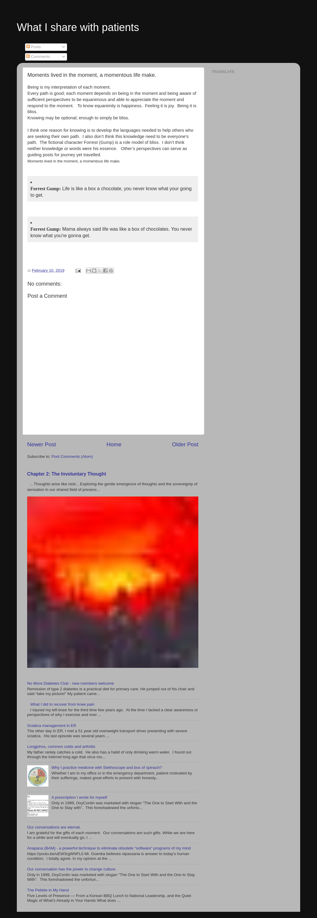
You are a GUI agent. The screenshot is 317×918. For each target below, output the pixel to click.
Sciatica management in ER (51, 725)
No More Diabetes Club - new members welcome (70, 683)
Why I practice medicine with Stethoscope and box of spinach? (106, 767)
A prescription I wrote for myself (79, 797)
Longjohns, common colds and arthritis (61, 746)
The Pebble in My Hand (48, 890)
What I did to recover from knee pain (62, 704)
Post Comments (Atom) (72, 456)
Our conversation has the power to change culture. (71, 869)
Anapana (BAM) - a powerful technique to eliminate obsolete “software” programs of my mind (109, 848)
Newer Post (41, 444)
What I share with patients (78, 27)
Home (114, 444)
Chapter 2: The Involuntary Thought (66, 473)
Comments (38, 56)
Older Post (185, 444)
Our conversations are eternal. (54, 827)
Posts (33, 47)
